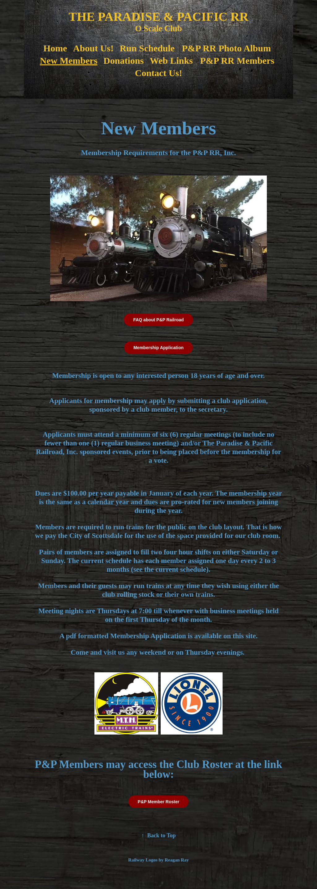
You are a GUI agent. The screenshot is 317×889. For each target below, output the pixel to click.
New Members (69, 60)
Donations (123, 60)
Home (55, 48)
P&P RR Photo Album (226, 48)
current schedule (180, 569)
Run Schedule (147, 48)
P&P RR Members (237, 60)
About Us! (93, 48)
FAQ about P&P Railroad (158, 319)
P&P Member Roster (158, 801)
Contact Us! (158, 73)
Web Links (171, 60)
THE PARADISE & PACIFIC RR (159, 17)
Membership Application (158, 347)
